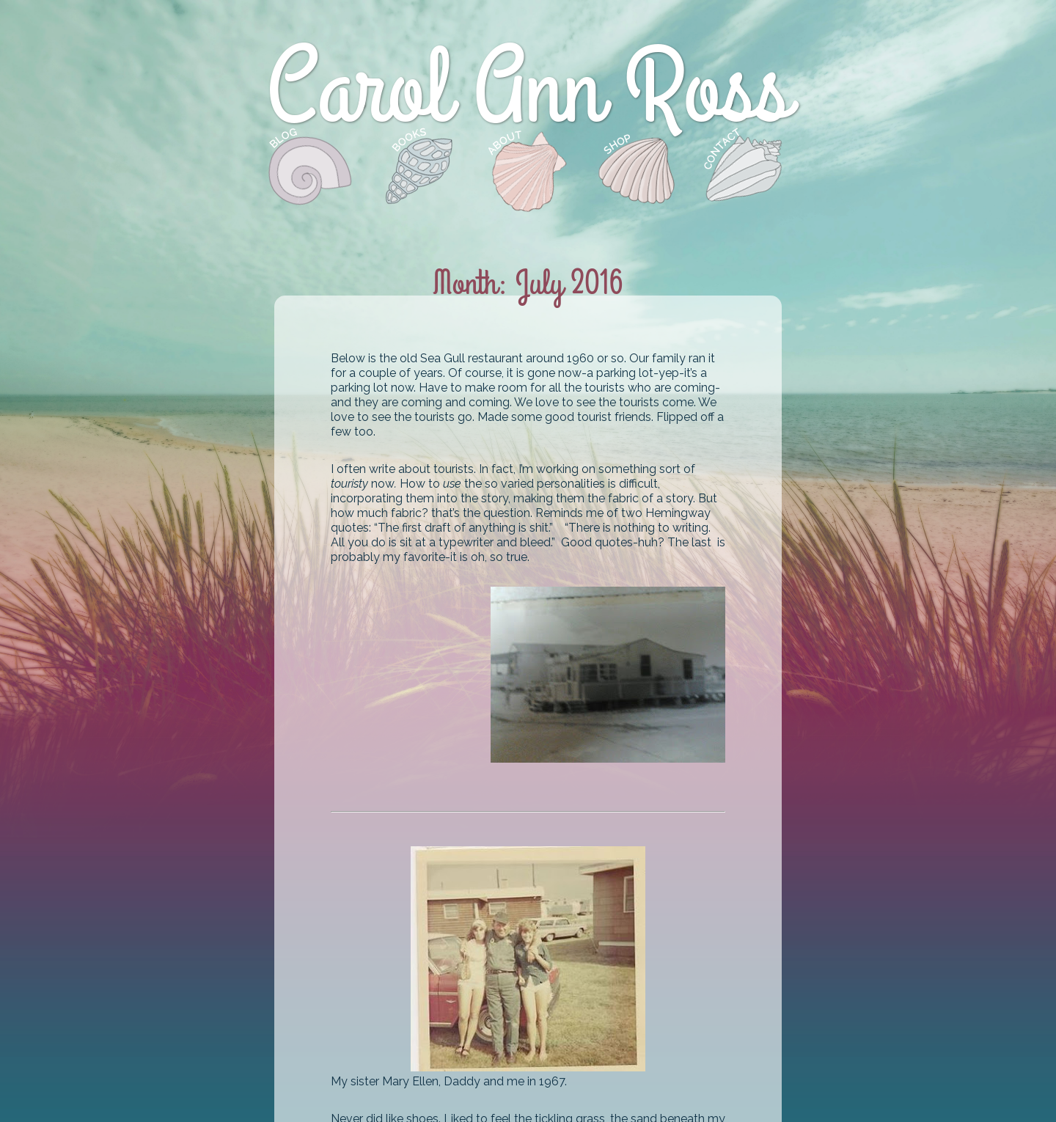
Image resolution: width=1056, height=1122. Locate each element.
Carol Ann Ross (527, 90)
